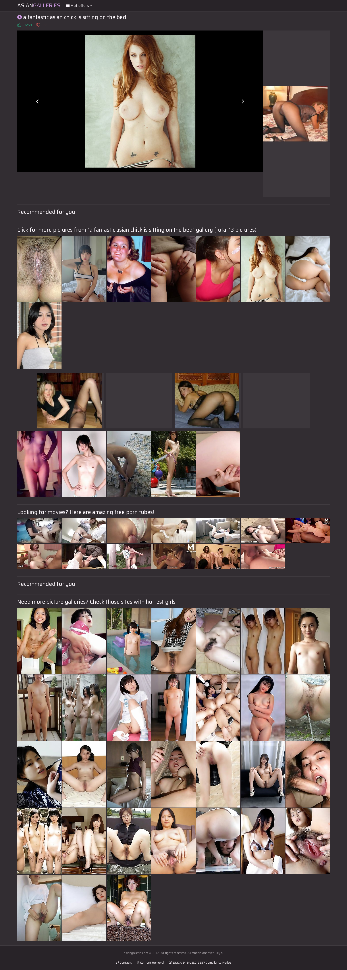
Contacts (124, 962)
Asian (38, 5)
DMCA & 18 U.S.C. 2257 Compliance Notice (200, 962)
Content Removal (150, 962)
